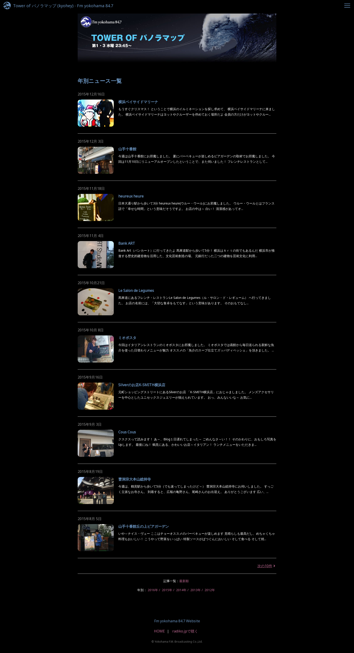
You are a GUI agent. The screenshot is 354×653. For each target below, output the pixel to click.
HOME (159, 631)
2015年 (167, 590)
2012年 (210, 590)
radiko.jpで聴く (185, 631)
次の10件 (266, 565)
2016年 (153, 590)
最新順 (184, 581)
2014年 (181, 590)
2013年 (195, 590)
